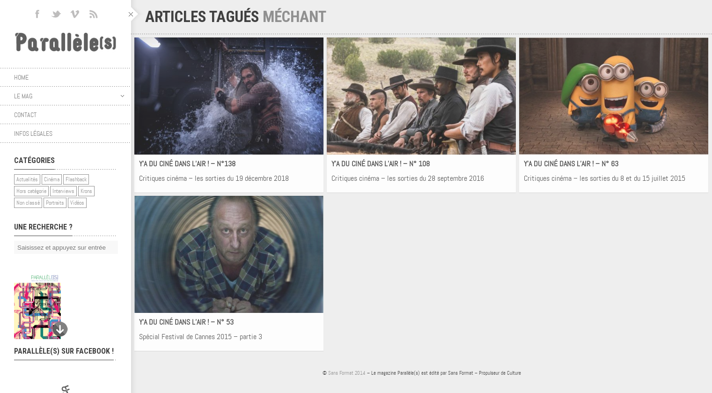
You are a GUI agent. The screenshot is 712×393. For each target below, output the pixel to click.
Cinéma (51, 179)
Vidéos (77, 203)
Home (21, 77)
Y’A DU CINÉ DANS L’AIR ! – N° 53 (186, 322)
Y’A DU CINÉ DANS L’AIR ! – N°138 (187, 164)
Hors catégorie (31, 191)
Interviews (63, 191)
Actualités (27, 179)
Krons (86, 191)
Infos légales (33, 133)
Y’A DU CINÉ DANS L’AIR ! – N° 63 (571, 164)
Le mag (69, 96)
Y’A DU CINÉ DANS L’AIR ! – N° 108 (380, 164)
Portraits (55, 203)
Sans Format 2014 (347, 373)
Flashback (76, 179)
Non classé (28, 203)
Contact (25, 115)
